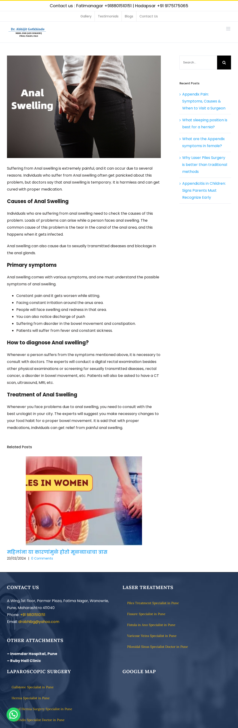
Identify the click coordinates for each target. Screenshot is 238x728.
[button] (13, 714)
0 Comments (42, 558)
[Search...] (198, 62)
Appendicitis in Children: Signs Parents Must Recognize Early (204, 190)
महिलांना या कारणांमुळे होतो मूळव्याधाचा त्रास (57, 552)
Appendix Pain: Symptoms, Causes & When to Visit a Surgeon (203, 101)
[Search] (224, 62)
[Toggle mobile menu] (228, 28)
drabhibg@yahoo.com (38, 621)
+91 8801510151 (32, 614)
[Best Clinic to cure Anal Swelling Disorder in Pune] (84, 107)
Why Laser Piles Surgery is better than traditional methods (204, 164)
